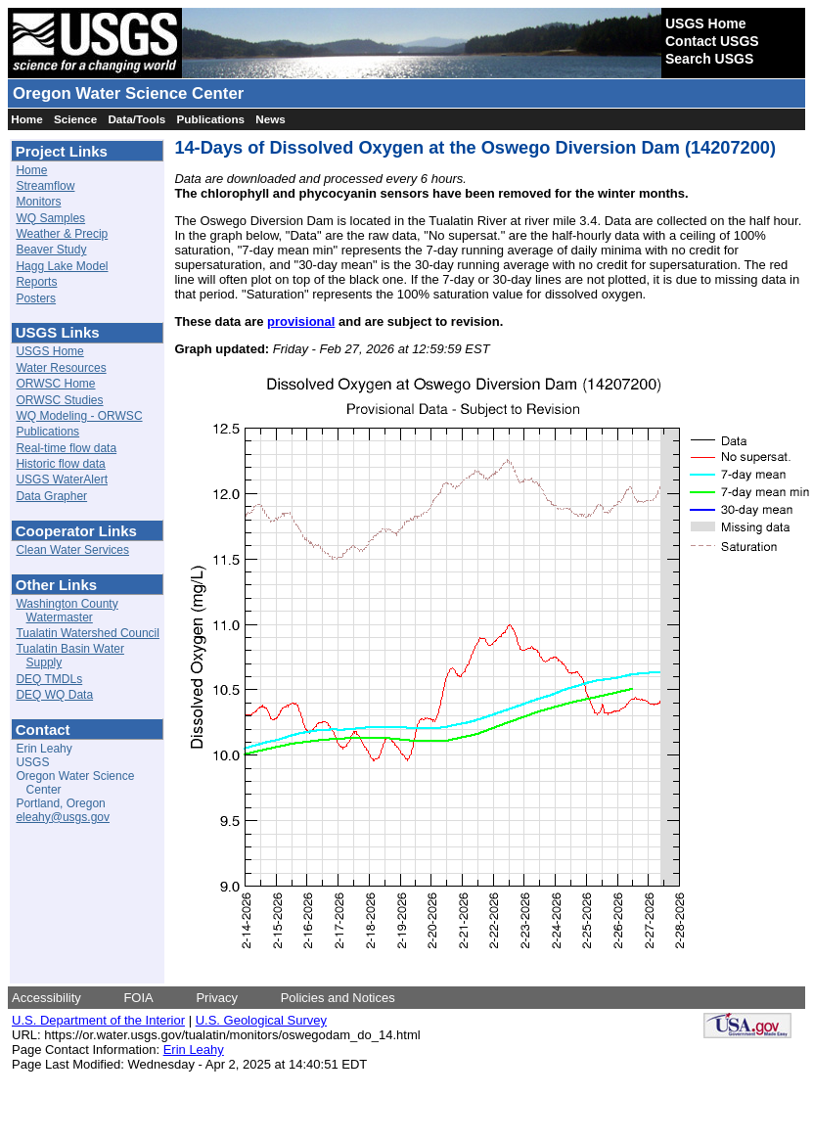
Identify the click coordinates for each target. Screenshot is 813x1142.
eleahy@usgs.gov (63, 817)
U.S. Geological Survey (261, 1020)
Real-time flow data (66, 448)
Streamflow (45, 186)
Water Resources (61, 368)
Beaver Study (51, 249)
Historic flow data (60, 464)
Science (75, 119)
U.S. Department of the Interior (98, 1020)
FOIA (138, 997)
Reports (36, 282)
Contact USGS (712, 41)
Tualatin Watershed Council (87, 633)
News (270, 119)
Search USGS (709, 59)
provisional (301, 321)
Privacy (217, 997)
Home (26, 119)
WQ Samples (50, 218)
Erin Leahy (193, 1049)
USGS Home (705, 23)
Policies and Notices (338, 997)
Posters (36, 298)
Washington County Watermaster (66, 610)
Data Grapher (51, 496)
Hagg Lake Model (62, 266)
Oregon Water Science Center (128, 93)
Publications (211, 119)
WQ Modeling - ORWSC (79, 416)
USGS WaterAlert (62, 479)
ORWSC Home (55, 383)
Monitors (38, 201)
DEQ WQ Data (54, 695)
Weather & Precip (62, 234)
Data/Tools (136, 119)
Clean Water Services (72, 550)
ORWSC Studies (59, 400)
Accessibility (46, 997)
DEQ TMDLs (49, 679)
